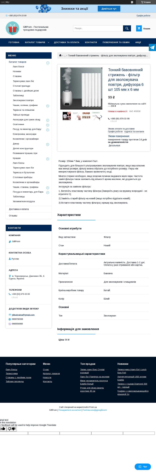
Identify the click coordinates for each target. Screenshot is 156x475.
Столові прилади (21, 86)
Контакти (91, 42)
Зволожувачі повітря (23, 100)
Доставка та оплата (66, 42)
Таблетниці (18, 95)
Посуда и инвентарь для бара (28, 192)
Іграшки (17, 158)
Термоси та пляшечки (23, 110)
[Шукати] (127, 28)
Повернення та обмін (116, 42)
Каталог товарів (35, 42)
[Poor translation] (12, 429)
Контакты (47, 381)
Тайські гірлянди (21, 115)
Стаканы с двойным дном (26, 90)
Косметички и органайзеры (26, 182)
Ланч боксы (18, 163)
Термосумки (12, 373)
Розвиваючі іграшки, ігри (25, 153)
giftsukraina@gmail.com (23, 314)
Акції (138, 42)
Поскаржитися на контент (69, 410)
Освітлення (18, 124)
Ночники (17, 71)
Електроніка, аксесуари (24, 134)
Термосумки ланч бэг (23, 168)
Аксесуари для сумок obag (26, 119)
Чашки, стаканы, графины (25, 187)
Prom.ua (93, 407)
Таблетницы (19, 196)
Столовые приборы (22, 177)
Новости (47, 377)
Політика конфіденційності (95, 410)
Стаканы (17, 76)
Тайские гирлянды (15, 381)
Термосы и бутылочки (24, 172)
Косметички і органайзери (26, 139)
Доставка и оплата (19, 209)
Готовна (14, 42)
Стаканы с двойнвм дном (18, 377)
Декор (16, 143)
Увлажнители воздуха (24, 201)
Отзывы (13, 215)
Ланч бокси (18, 66)
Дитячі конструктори (23, 148)
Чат (142, 466)
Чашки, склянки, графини (25, 105)
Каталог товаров (17, 62)
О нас (46, 369)
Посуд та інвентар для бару (27, 129)
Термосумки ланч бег (23, 81)
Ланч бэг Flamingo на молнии (94, 376)
